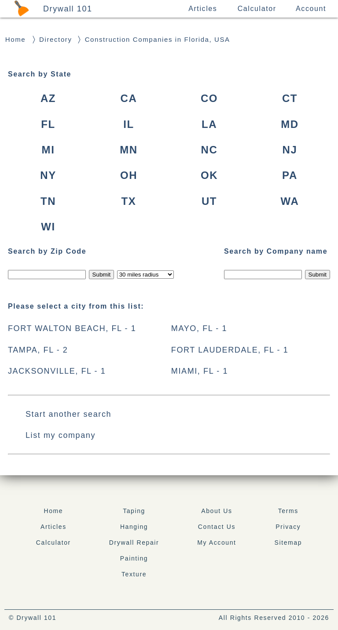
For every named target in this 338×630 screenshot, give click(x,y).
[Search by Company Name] (263, 274)
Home (15, 39)
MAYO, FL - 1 (199, 328)
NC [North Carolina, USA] (209, 150)
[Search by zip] (47, 274)
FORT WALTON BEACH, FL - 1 (72, 328)
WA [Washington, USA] (290, 201)
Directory (55, 39)
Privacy (288, 526)
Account (311, 8)
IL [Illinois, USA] (128, 124)
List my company (61, 435)
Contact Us (216, 526)
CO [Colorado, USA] (209, 98)
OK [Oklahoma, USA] (209, 175)
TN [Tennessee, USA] (48, 201)
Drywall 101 (67, 8)
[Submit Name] (317, 274)
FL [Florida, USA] (48, 124)
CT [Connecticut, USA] (290, 98)
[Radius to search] (145, 274)
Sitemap (288, 542)
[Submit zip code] (101, 274)
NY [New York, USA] (48, 175)
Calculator (257, 8)
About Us (216, 510)
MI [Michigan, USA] (48, 150)
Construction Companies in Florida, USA (157, 39)
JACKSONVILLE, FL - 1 (57, 371)
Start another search (68, 414)
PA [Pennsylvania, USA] (290, 175)
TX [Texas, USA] (128, 201)
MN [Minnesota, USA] (129, 150)
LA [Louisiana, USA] (209, 124)
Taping (134, 510)
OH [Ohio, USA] (128, 175)
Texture (134, 574)
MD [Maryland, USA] (290, 124)
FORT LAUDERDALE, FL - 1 (230, 350)
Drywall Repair (134, 542)
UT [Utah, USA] (209, 201)
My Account (216, 542)
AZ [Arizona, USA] (48, 98)
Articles (202, 8)
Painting (134, 558)
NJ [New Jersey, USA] (290, 150)
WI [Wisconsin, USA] (48, 227)
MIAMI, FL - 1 (199, 371)
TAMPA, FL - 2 (38, 350)
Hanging (134, 526)
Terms (288, 510)
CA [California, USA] (129, 98)
